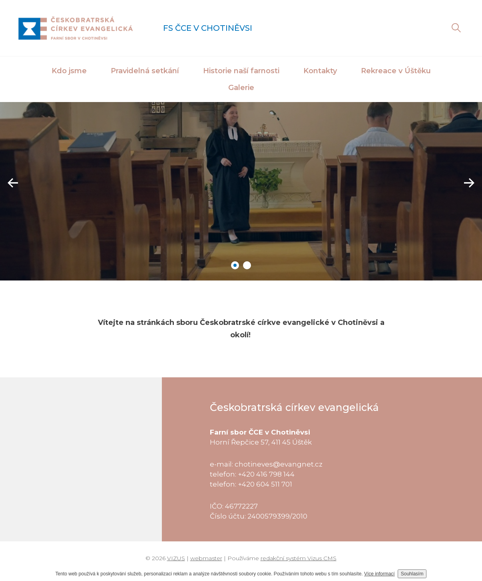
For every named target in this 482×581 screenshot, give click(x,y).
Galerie (241, 87)
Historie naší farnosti (241, 70)
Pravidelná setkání (145, 70)
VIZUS (176, 558)
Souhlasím (412, 574)
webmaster (206, 558)
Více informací (379, 574)
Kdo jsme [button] (69, 70)
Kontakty (320, 70)
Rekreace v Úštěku (396, 70)
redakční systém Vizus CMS (299, 558)
